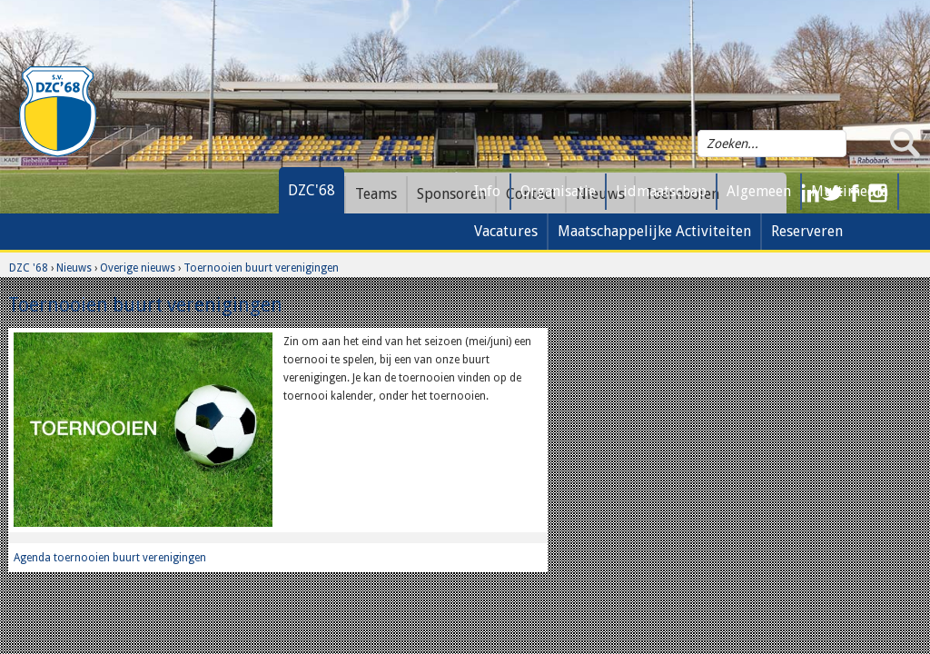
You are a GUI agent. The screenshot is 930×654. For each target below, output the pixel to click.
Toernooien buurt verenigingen (261, 268)
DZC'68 (311, 190)
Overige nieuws (137, 268)
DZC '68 (28, 268)
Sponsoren (451, 194)
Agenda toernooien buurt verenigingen (110, 557)
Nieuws (74, 268)
